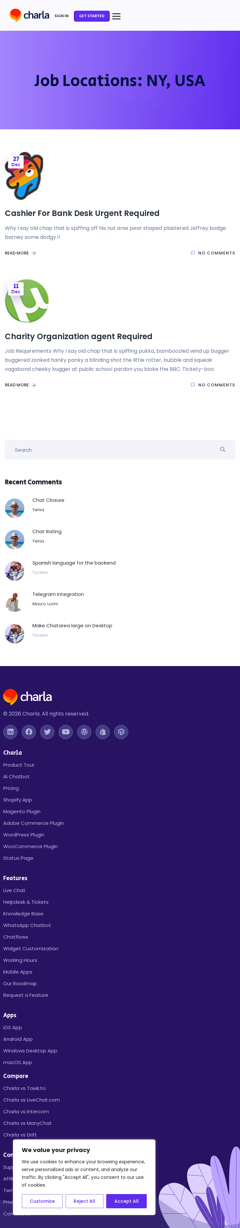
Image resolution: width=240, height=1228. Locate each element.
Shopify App (17, 799)
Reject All (84, 1201)
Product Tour (18, 764)
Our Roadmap (20, 983)
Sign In (61, 16)
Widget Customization (30, 948)
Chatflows (15, 936)
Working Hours (20, 960)
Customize (42, 1201)
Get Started (92, 16)
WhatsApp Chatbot (27, 925)
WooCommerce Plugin (30, 846)
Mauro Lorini (45, 604)
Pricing (11, 788)
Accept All (126, 1201)
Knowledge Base (23, 913)
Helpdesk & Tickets (26, 902)
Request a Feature (25, 995)
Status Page (18, 858)
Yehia (38, 510)
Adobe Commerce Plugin (33, 823)
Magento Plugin (21, 811)
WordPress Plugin (23, 834)
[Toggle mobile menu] (116, 16)
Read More (20, 253)
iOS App (12, 1027)
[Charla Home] (29, 16)
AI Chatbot (16, 776)
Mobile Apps (17, 971)
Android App (18, 1039)
